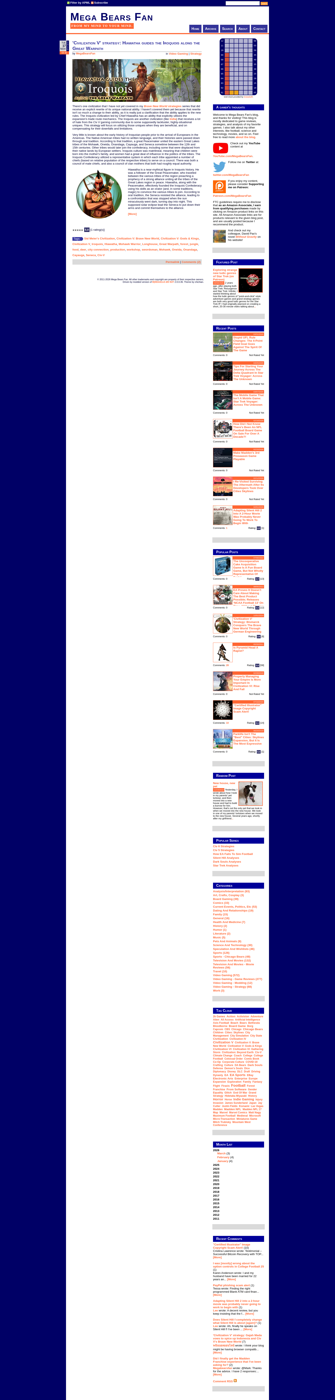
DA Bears (240, 1065)
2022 (216, 1176)
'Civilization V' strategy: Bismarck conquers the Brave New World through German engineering (247, 625)
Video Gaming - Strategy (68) (232, 986)
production (117, 249)
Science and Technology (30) (232, 945)
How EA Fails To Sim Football (233, 854)
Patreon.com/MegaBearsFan (232, 195)
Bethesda (254, 1022)
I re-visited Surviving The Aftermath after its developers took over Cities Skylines (248, 486)
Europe (253, 1078)
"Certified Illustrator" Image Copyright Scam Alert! (247, 708)
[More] (132, 214)
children (218, 1032)
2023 (216, 1172)
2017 (216, 1195)
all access (227, 1019)
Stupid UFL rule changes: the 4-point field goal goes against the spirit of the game (248, 344)
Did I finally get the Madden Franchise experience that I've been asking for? (237, 1361)
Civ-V (101, 255)
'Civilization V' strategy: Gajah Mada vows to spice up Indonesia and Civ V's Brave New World (237, 1338)
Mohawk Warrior (130, 244)
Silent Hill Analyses (226, 857)
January (222, 1161)
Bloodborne (220, 1026)
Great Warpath (169, 244)
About (243, 29)
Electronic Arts (223, 1078)
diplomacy (219, 1071)
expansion (219, 1081)
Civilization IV (237, 1038)
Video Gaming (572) (226, 975)
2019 (216, 1188)
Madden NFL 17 (252, 1109)
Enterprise (241, 1078)
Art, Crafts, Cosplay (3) (228, 895)
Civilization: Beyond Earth (238, 1052)
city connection (98, 249)
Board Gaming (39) (225, 899)
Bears (243, 1022)
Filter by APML (80, 2)
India (173, 119)
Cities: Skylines (234, 1032)
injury (259, 1099)
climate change (222, 1055)
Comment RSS (225, 1381)
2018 (216, 1191)
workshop (133, 249)
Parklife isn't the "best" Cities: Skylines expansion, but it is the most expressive (248, 738)
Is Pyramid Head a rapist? (245, 649)
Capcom (218, 1029)
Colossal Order (233, 1058)
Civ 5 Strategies (223, 850)
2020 (216, 1184)
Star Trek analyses (225, 865)
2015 (216, 1203)
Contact (259, 29)
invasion (218, 1102)
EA (226, 1075)
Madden (218, 1109)
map (215, 1112)
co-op (217, 1061)
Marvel (224, 1112)
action (230, 1016)
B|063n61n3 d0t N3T (163, 282)
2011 (216, 1218)
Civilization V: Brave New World (137, 238)
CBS (227, 1029)
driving (255, 1071)
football (238, 1085)
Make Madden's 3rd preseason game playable (246, 456)
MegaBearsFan (85, 53)
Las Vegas (257, 1106)
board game (237, 1026)
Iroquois (97, 244)
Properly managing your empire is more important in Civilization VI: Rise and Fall (247, 683)
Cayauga (78, 255)
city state (256, 1035)
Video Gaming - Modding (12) (232, 982)
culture (228, 1065)
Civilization (220, 1038)
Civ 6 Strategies (223, 846)
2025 (216, 1165)
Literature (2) (221, 933)
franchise (219, 1089)
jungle (194, 244)
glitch (228, 1092)
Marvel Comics (238, 1112)
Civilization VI (222, 1049)
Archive (210, 29)
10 (227, 723)
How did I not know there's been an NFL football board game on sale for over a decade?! (247, 430)
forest (184, 244)
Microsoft (255, 1115)
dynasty (218, 1075)
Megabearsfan (222, 1368)
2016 (216, 1199)
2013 (216, 1211)
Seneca (91, 255)
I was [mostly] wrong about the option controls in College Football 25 (238, 1265)
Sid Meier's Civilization (99, 238)
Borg (250, 1026)
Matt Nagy (255, 1112)
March (221, 1153)
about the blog (245, 137)
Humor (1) (219, 929)
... (255, 306)
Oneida (177, 249)
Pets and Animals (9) (227, 941)
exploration (234, 1081)
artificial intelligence (247, 1019)
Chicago (236, 1029)
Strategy (196, 53)
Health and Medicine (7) (229, 922)
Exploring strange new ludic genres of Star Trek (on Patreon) (225, 274)
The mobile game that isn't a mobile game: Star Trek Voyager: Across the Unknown (248, 400)
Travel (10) (220, 971)
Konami (244, 1106)
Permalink (172, 262)
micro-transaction (224, 1118)
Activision (243, 1016)
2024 (216, 1168)
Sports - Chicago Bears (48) (231, 956)
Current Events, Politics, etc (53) (235, 906)
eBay (250, 1075)
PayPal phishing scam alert (231, 1285)
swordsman (149, 249)
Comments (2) (191, 262)
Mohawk (164, 249)
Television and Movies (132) (232, 960)
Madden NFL (232, 1109)
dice (247, 1068)
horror (218, 1099)
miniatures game (247, 1118)
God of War (240, 1092)
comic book (251, 1058)
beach (234, 1022)
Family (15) (220, 914)
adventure (257, 1016)
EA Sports (238, 1075)
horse (228, 1099)
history (252, 1095)
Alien (216, 1019)
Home (195, 29)
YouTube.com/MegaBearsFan (233, 156)
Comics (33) (221, 902)
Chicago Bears (253, 1029)
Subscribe (101, 2)
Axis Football (221, 1022)
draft (247, 1071)
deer (83, 249)
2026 (238, 1156)
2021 (216, 1180)
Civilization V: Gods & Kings (180, 238)
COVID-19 (251, 1061)
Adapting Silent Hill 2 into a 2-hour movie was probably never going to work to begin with (247, 517)
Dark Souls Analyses (227, 861)
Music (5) (219, 937)
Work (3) (218, 990)
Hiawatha (110, 244)
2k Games (219, 1016)
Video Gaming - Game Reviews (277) (237, 979)
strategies (175, 106)
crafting (218, 1065)
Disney (231, 1071)
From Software (236, 1089)
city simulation (239, 1035)
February (223, 1157)
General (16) (221, 918)
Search (227, 29)
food (75, 249)
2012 (216, 1214)
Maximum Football (224, 1115)
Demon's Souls (233, 1068)
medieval (242, 1115)
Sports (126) (221, 952)
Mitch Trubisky (222, 1122)
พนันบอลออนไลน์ (223, 1345)
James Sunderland (236, 1102)
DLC (239, 1071)
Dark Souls (255, 1065)
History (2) (220, 926)
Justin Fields (229, 1106)
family (247, 1081)
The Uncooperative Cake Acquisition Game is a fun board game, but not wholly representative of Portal (248, 569)
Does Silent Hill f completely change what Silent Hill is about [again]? (237, 1321)
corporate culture (233, 1061)
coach (238, 1055)
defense (218, 1068)
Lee (215, 1310)
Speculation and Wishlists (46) (233, 949)
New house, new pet (224, 785)
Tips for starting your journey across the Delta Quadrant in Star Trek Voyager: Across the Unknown (248, 373)
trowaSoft (248, 97)
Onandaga (190, 249)
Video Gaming (178, 53)
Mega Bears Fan (111, 17)
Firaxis (225, 1085)
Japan (253, 1102)
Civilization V (81, 244)
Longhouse (150, 244)
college (247, 1055)
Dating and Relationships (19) (233, 910)
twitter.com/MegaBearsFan (231, 174)
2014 (216, 1207)
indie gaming (243, 1099)
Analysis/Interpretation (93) (231, 891)
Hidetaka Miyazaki (236, 1095)
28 (227, 665)
